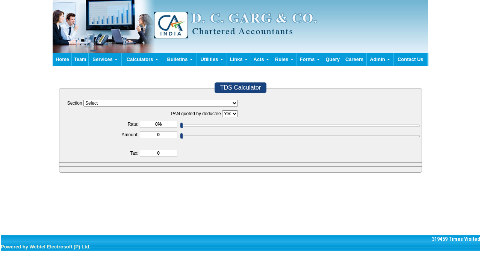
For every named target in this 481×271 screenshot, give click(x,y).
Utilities (211, 59)
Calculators (142, 59)
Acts (261, 59)
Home (62, 59)
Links (239, 59)
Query (333, 59)
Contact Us (411, 59)
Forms (310, 59)
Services (105, 59)
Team (80, 59)
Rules (284, 59)
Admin (380, 59)
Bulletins (180, 59)
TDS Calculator (240, 87)
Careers (354, 59)
